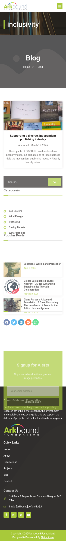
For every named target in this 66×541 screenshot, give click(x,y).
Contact (8, 481)
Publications (10, 462)
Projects (8, 468)
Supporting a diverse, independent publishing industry (33, 144)
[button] (59, 6)
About (7, 455)
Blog (6, 474)
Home (7, 449)
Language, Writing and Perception (42, 283)
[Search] (54, 186)
